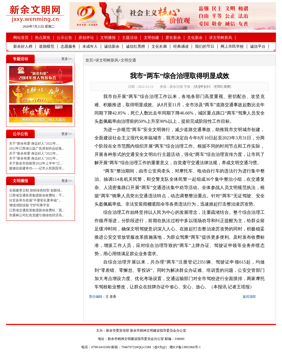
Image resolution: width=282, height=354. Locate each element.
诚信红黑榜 (135, 46)
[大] (196, 87)
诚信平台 (257, 46)
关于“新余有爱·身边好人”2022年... (33, 143)
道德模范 (46, 46)
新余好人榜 (22, 46)
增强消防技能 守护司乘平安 (29, 205)
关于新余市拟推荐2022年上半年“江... (36, 163)
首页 (89, 60)
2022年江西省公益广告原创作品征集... (36, 148)
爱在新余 (173, 38)
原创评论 (86, 38)
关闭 (227, 87)
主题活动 (129, 38)
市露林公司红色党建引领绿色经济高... (36, 215)
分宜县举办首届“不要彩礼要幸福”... (35, 200)
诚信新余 (112, 46)
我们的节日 (204, 46)
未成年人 (90, 46)
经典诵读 (181, 46)
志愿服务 (68, 46)
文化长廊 (159, 46)
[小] (207, 87)
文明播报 (108, 38)
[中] (202, 87)
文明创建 (151, 38)
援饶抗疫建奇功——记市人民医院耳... (36, 168)
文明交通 (128, 60)
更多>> (66, 59)
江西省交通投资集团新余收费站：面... (36, 210)
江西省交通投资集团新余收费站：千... (36, 195)
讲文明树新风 (220, 38)
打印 (218, 87)
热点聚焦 (42, 38)
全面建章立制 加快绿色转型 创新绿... (36, 190)
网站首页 (21, 38)
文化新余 (195, 38)
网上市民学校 (232, 46)
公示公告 (64, 38)
